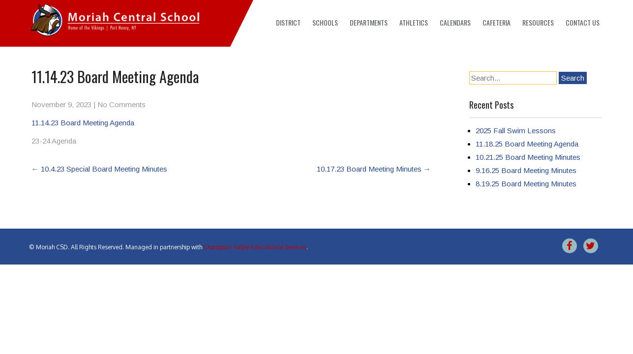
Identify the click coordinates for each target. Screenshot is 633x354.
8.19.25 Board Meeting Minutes (526, 183)
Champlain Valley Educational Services (255, 247)
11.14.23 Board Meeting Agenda (82, 122)
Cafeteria (496, 22)
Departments (369, 22)
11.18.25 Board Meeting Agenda (527, 144)
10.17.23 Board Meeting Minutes (374, 169)
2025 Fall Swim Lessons (516, 130)
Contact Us (583, 22)
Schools (325, 22)
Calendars (455, 22)
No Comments (121, 104)
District (288, 22)
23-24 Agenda (53, 141)
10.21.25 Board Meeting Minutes (528, 157)
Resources (538, 22)
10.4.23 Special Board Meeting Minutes (99, 169)
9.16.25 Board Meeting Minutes (526, 170)
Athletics (413, 22)
